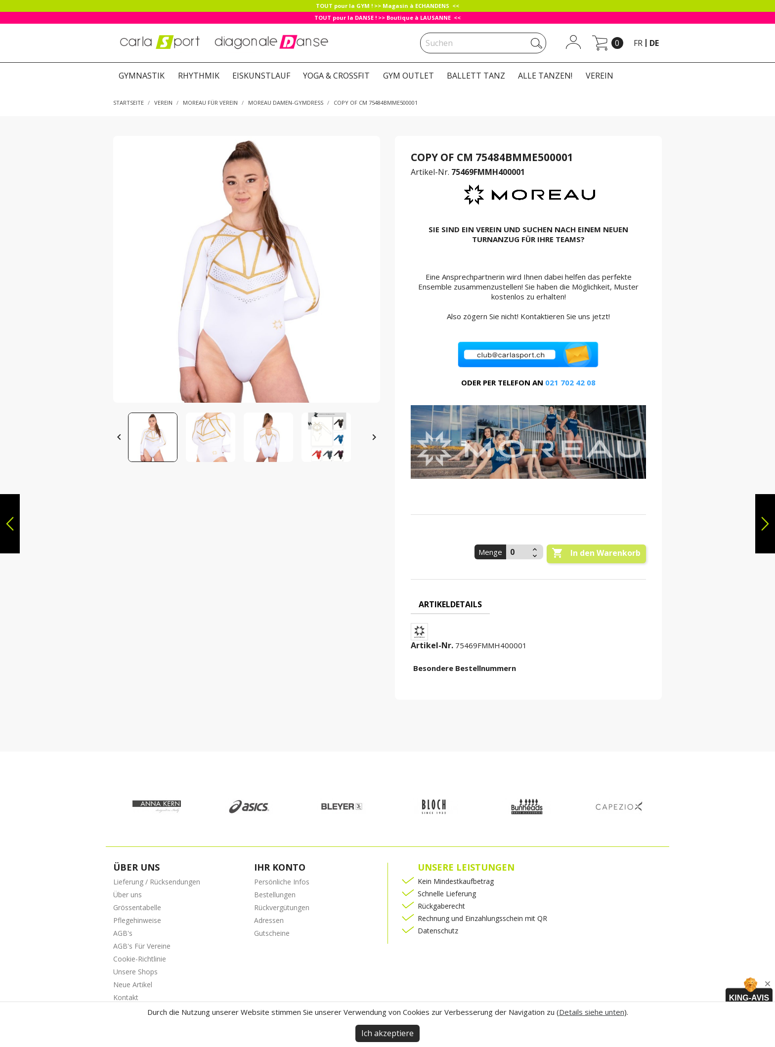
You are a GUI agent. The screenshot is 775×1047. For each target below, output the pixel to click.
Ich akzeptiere (387, 1033)
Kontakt (125, 997)
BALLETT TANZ (476, 75)
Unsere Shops (135, 971)
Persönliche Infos (281, 881)
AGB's (122, 933)
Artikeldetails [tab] (450, 604)
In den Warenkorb (596, 553)
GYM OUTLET (408, 75)
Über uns (127, 894)
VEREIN (599, 75)
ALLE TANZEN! (545, 75)
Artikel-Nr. (430, 172)
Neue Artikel (132, 984)
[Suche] (483, 43)
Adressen (269, 920)
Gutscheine (272, 933)
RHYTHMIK (198, 75)
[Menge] (518, 551)
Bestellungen (275, 894)
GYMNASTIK (142, 75)
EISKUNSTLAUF (261, 75)
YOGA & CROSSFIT (336, 75)
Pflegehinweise (137, 920)
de (654, 43)
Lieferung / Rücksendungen (156, 881)
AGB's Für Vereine (142, 946)
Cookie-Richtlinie (139, 958)
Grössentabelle (137, 907)
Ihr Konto (279, 867)
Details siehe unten (591, 1012)
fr (638, 43)
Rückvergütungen (281, 907)
